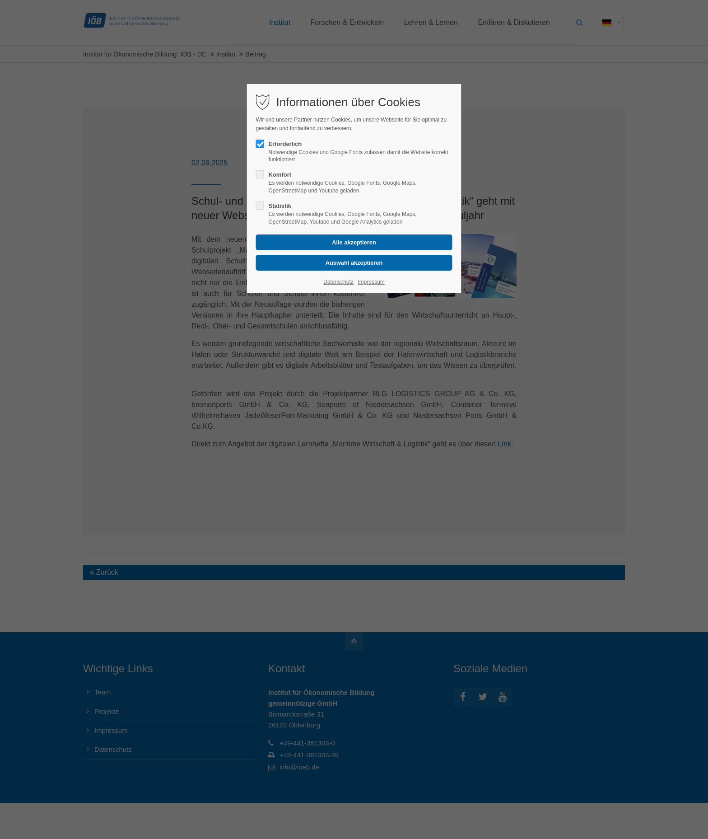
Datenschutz (338, 282)
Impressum (371, 282)
